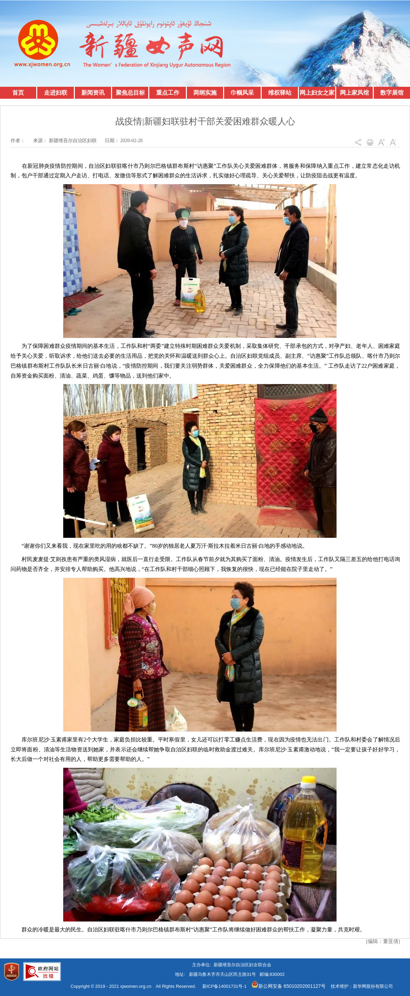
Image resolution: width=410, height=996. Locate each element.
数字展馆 (392, 93)
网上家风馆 (354, 93)
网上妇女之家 (317, 93)
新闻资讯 (93, 93)
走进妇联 (55, 93)
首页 (18, 93)
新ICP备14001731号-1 (224, 986)
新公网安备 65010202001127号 (288, 986)
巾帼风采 (242, 93)
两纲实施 (205, 93)
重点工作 (167, 93)
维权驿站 (279, 93)
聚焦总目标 (130, 93)
